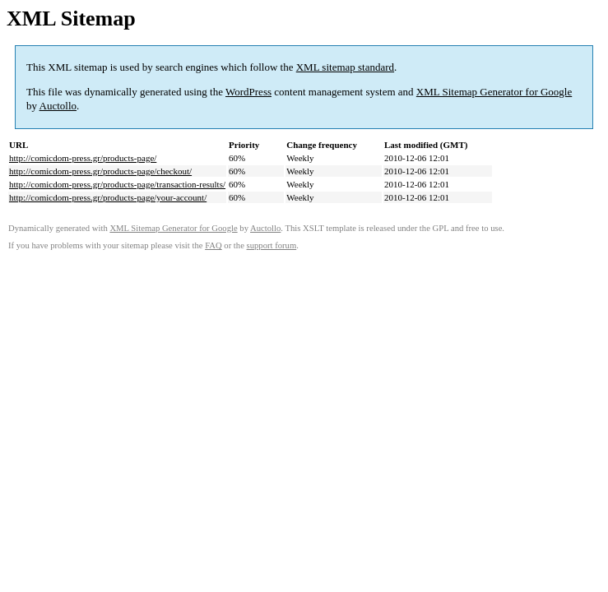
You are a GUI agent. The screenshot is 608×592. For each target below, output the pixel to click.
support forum (272, 245)
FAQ (213, 245)
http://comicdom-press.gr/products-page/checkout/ (100, 171)
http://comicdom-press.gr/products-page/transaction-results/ (117, 184)
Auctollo (58, 105)
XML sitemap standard (345, 67)
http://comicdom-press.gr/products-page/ (82, 158)
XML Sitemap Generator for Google (494, 92)
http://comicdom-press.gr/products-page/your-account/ (108, 197)
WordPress (248, 92)
